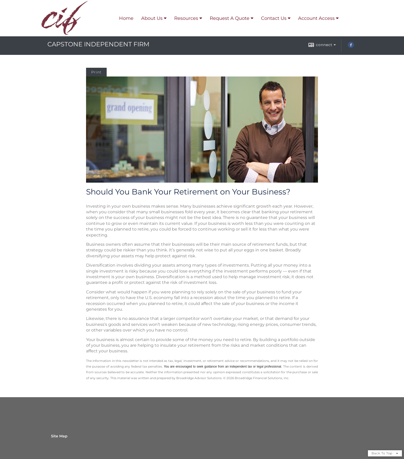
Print (96, 72)
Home (126, 18)
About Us (152, 18)
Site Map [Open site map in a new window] (59, 436)
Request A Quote (229, 18)
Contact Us (274, 18)
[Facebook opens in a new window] (351, 46)
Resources (186, 18)
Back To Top (385, 453)
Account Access (316, 18)
